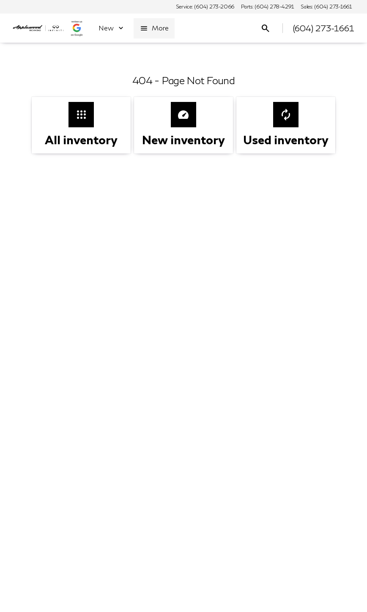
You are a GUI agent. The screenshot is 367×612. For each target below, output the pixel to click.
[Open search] (265, 28)
